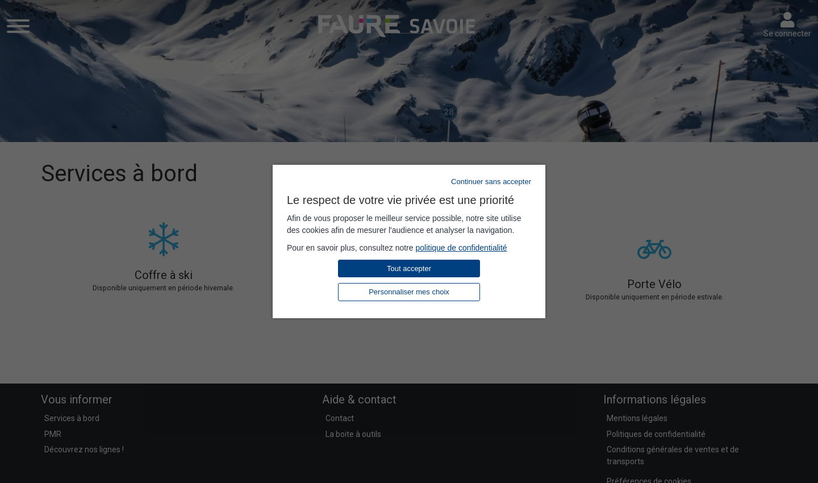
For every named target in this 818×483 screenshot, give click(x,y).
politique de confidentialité (461, 247)
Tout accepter (409, 268)
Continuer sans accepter (491, 181)
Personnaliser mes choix (409, 292)
